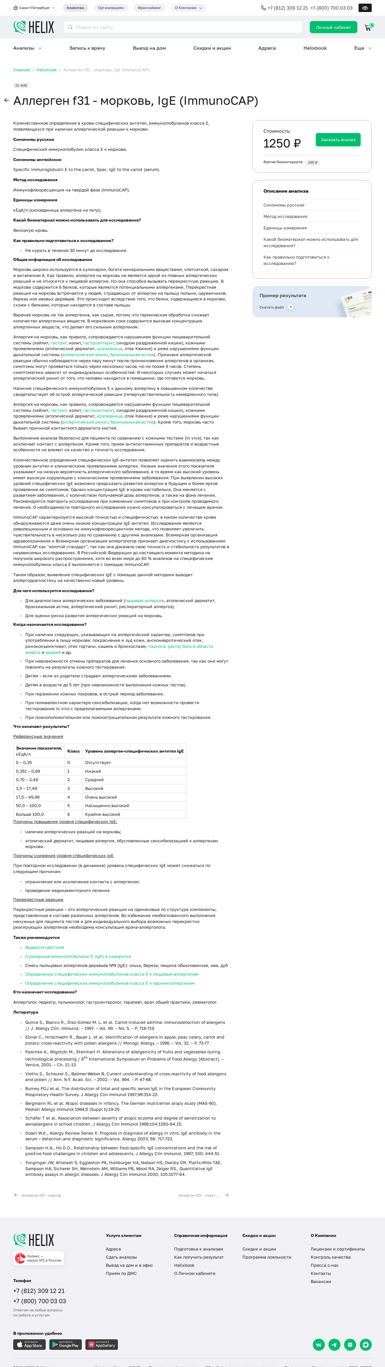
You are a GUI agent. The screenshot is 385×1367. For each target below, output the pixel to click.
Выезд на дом (149, 48)
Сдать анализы (121, 1257)
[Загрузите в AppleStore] (29, 1344)
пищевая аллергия (144, 600)
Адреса (267, 48)
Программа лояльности (266, 1257)
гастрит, (59, 342)
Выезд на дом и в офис (129, 1265)
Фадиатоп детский (44, 947)
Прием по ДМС (121, 1273)
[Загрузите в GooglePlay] (65, 1344)
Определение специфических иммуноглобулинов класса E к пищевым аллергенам (112, 974)
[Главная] (53, 1240)
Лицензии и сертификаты (338, 1248)
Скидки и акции (212, 48)
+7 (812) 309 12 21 (288, 8)
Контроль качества (331, 1257)
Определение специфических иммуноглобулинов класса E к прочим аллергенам (110, 983)
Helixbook (315, 48)
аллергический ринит (85, 354)
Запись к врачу (87, 48)
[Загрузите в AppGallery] (101, 1344)
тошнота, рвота (164, 646)
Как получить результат (199, 1257)
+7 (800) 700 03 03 (331, 8)
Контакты (321, 1273)
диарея (53, 652)
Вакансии (321, 1281)
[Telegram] (334, 1345)
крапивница (109, 348)
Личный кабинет (333, 27)
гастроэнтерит (98, 342)
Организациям (111, 7)
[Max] (366, 1345)
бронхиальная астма (132, 354)
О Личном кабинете (194, 1273)
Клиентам (75, 7)
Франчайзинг (149, 7)
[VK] (319, 1345)
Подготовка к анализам (198, 1248)
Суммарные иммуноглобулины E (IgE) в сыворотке (78, 956)
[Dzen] (350, 1345)
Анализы (23, 48)
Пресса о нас (325, 1265)
